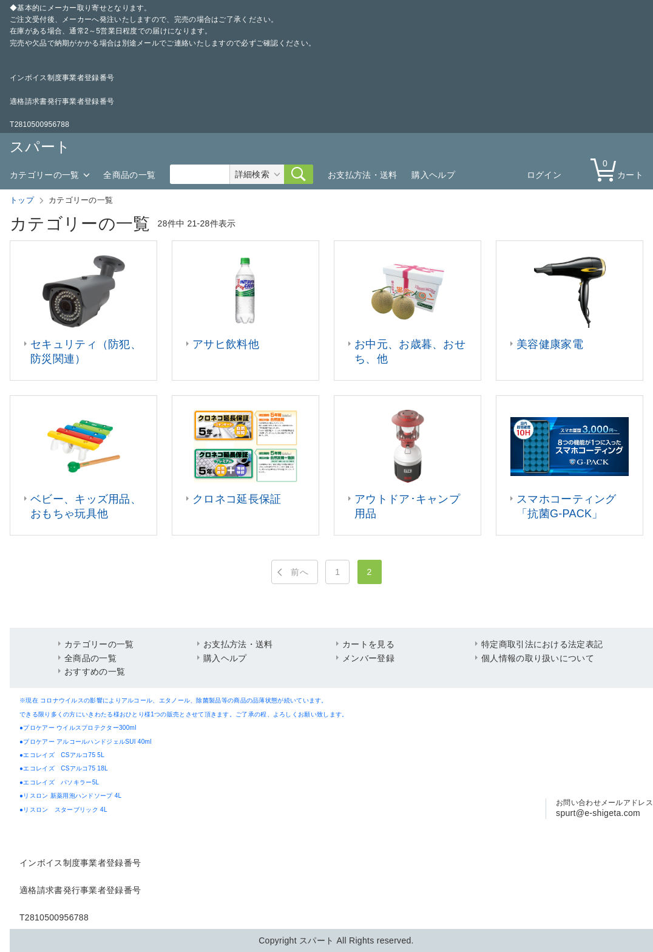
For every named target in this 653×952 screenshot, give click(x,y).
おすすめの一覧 (94, 671)
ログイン (544, 175)
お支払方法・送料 (362, 175)
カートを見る (368, 644)
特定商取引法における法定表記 (542, 644)
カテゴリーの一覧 (44, 175)
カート (619, 169)
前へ (299, 572)
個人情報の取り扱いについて (537, 658)
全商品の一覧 (129, 175)
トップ (22, 200)
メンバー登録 (368, 658)
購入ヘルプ (433, 175)
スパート (40, 146)
